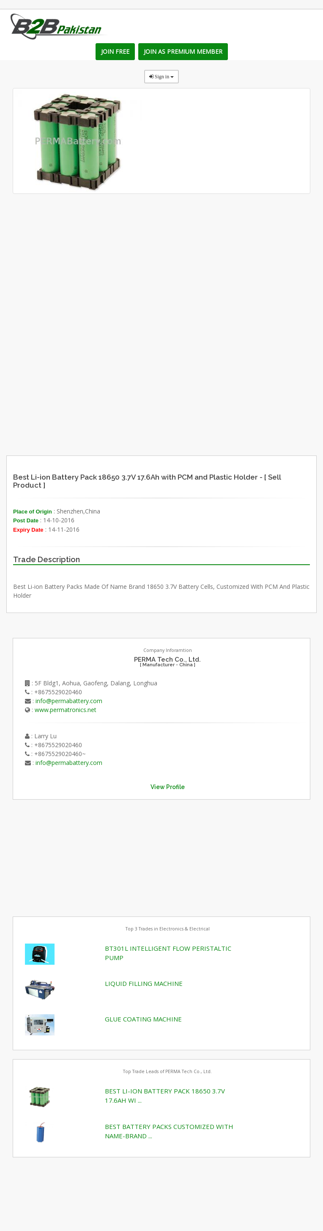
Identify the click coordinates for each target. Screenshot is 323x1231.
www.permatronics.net (65, 710)
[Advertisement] (199, 384)
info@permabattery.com (69, 701)
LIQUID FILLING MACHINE (144, 983)
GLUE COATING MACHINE (143, 1019)
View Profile (168, 787)
